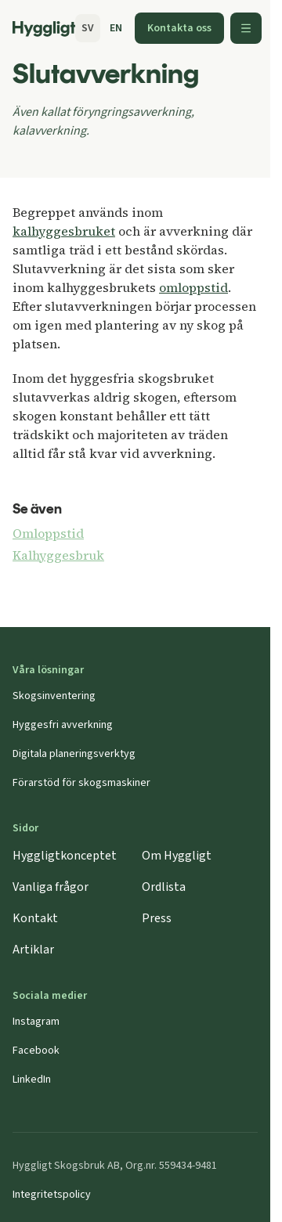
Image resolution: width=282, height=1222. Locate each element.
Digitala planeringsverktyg (74, 754)
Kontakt (35, 918)
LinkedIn (32, 1079)
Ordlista (164, 887)
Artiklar (33, 949)
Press (157, 918)
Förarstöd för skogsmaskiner (81, 783)
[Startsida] (44, 29)
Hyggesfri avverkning (63, 725)
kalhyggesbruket (64, 231)
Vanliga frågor (51, 887)
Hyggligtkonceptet (65, 855)
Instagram (36, 1021)
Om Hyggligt (177, 855)
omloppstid (193, 287)
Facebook (36, 1050)
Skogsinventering (54, 696)
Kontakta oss (179, 28)
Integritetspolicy (52, 1194)
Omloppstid (48, 533)
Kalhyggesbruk (58, 555)
